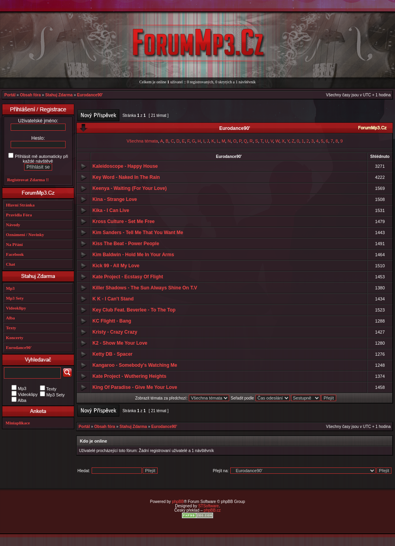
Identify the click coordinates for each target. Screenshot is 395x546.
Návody (13, 224)
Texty (11, 327)
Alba (10, 317)
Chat (10, 264)
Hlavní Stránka (20, 205)
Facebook (15, 254)
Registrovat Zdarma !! (28, 179)
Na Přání (14, 244)
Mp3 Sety (15, 298)
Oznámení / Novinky (25, 234)
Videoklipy (16, 308)
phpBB (178, 501)
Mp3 (10, 288)
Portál (9, 95)
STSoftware (208, 506)
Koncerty (14, 337)
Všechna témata (142, 141)
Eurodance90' (90, 95)
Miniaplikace (18, 422)
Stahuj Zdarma (58, 95)
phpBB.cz (212, 510)
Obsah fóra (30, 95)
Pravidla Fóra (19, 214)
